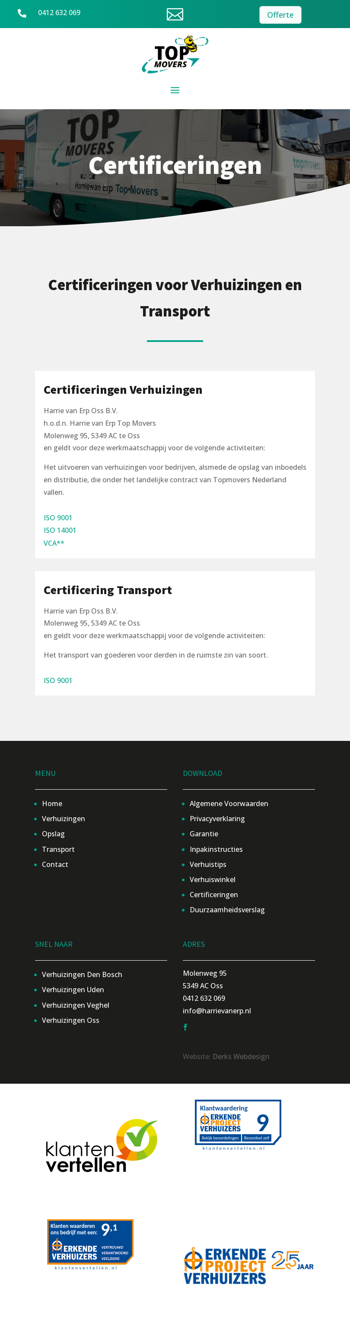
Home (52, 803)
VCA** (54, 543)
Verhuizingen (63, 818)
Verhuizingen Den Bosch (82, 974)
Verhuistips (208, 864)
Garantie (204, 833)
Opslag (53, 833)
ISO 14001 (60, 530)
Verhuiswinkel (212, 879)
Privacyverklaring (217, 818)
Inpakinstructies (216, 849)
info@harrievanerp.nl (217, 1010)
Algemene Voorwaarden (229, 803)
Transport (58, 849)
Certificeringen (214, 894)
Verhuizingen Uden (73, 989)
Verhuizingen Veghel (75, 1005)
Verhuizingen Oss (70, 1020)
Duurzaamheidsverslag (227, 909)
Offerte (280, 14)
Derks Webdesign (241, 1056)
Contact (55, 864)
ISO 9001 (58, 517)
